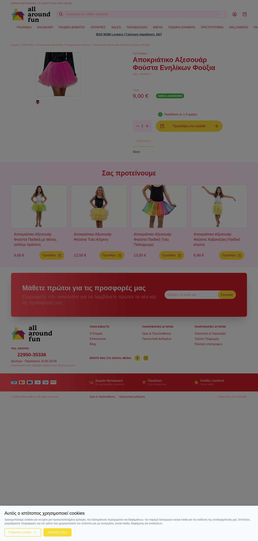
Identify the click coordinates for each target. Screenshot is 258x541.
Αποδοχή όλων (57, 532)
